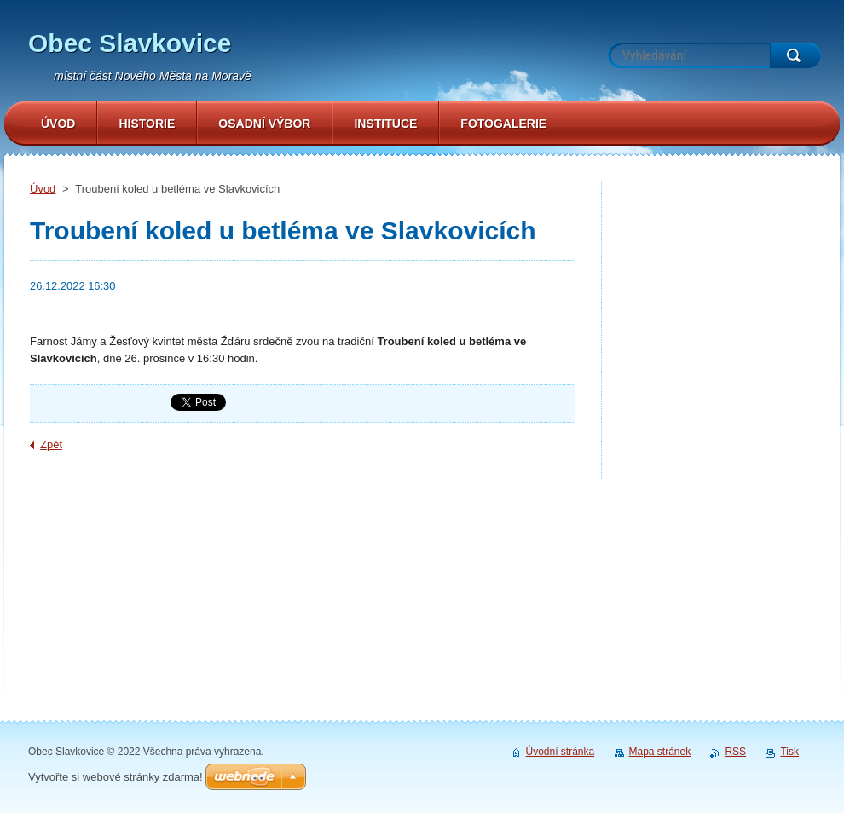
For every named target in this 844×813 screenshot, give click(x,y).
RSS (735, 752)
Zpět (51, 444)
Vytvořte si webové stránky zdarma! (115, 776)
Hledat (795, 55)
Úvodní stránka (560, 752)
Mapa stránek (660, 752)
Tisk (789, 752)
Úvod (42, 188)
